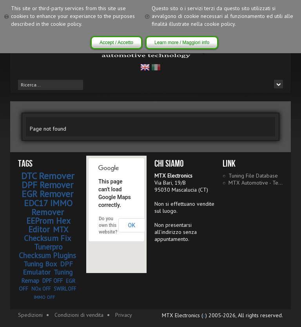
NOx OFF (41, 289)
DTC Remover (47, 176)
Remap (30, 280)
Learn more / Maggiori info (181, 42)
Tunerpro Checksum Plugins (47, 251)
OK (131, 225)
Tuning (63, 272)
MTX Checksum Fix (47, 234)
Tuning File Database (253, 175)
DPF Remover (47, 184)
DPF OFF (52, 280)
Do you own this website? (108, 225)
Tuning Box (40, 263)
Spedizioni (30, 314)
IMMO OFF (44, 297)
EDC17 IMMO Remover (48, 207)
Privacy (123, 314)
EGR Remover (47, 193)
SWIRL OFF (65, 289)
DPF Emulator (48, 268)
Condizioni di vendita (78, 314)
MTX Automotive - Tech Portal (255, 182)
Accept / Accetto (116, 42)
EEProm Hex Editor (48, 225)
